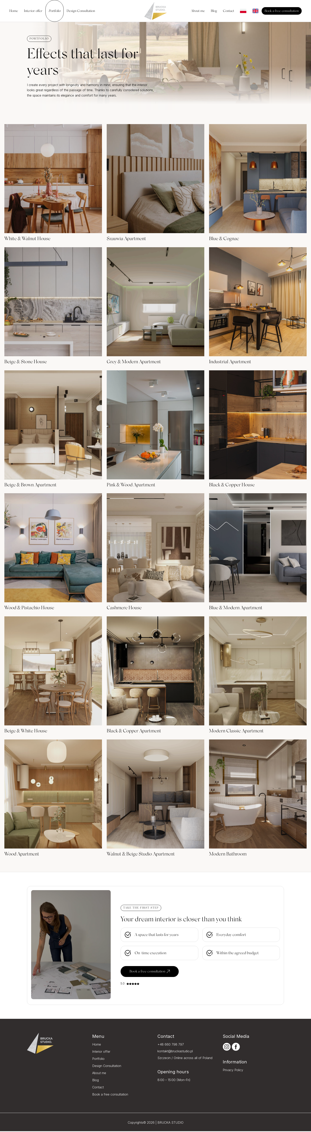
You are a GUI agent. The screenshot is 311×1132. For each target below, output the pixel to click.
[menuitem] (243, 11)
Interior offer (101, 1052)
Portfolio (98, 1060)
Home (96, 1045)
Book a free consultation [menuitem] (282, 10)
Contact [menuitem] (228, 10)
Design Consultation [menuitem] (81, 10)
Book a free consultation (151, 972)
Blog (95, 1081)
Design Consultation (106, 1067)
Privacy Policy (233, 1071)
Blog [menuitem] (214, 10)
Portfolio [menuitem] (54, 10)
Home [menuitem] (13, 10)
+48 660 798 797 (170, 1045)
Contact (98, 1088)
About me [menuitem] (198, 10)
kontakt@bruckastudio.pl (175, 1052)
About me (99, 1074)
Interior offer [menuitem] (33, 10)
